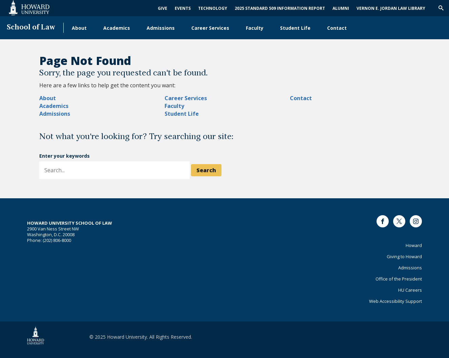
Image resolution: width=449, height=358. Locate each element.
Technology (212, 8)
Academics (116, 28)
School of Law (31, 27)
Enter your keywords (64, 156)
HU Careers (410, 290)
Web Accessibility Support (395, 301)
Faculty (254, 28)
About (79, 28)
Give (162, 8)
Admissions (161, 28)
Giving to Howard (404, 256)
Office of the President (399, 279)
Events (183, 8)
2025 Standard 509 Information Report (280, 8)
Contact (337, 28)
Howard (414, 245)
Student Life (295, 28)
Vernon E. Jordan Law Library (391, 8)
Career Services (210, 28)
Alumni (341, 8)
